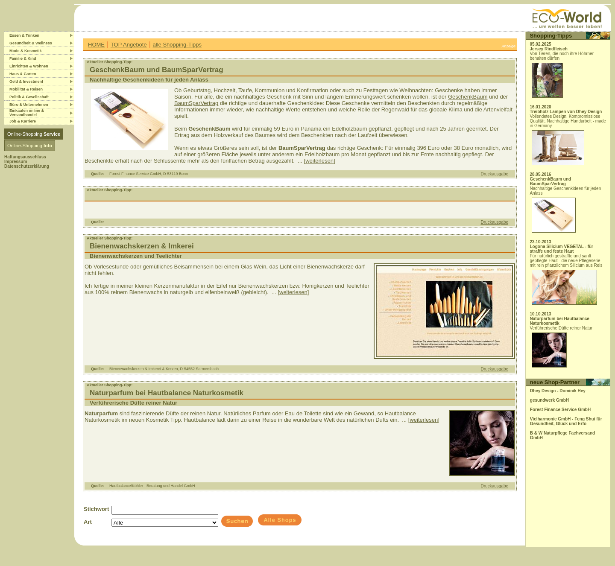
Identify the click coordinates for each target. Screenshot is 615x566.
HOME (96, 44)
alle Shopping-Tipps (177, 44)
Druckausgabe (494, 174)
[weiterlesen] (319, 161)
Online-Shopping (33, 134)
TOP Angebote (129, 44)
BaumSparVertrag (196, 103)
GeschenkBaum (468, 96)
